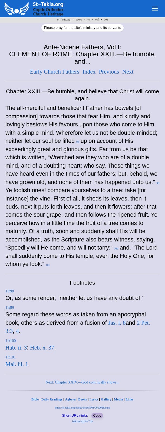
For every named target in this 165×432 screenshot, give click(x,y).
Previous (109, 71)
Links (129, 399)
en (88, 19)
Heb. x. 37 (42, 347)
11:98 (9, 291)
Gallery (106, 399)
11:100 (10, 341)
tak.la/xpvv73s (82, 421)
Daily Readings (51, 399)
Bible (35, 399)
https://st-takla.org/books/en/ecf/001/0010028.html (82, 407)
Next (127, 71)
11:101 (10, 357)
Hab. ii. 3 (16, 347)
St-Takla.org (63, 19)
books (79, 19)
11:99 (9, 308)
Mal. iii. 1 (16, 364)
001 (106, 19)
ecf (97, 19)
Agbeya (70, 399)
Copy (97, 415)
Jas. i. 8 (117, 323)
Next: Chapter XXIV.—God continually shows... (83, 382)
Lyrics (94, 399)
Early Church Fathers (54, 71)
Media (118, 399)
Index (89, 71)
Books (82, 399)
